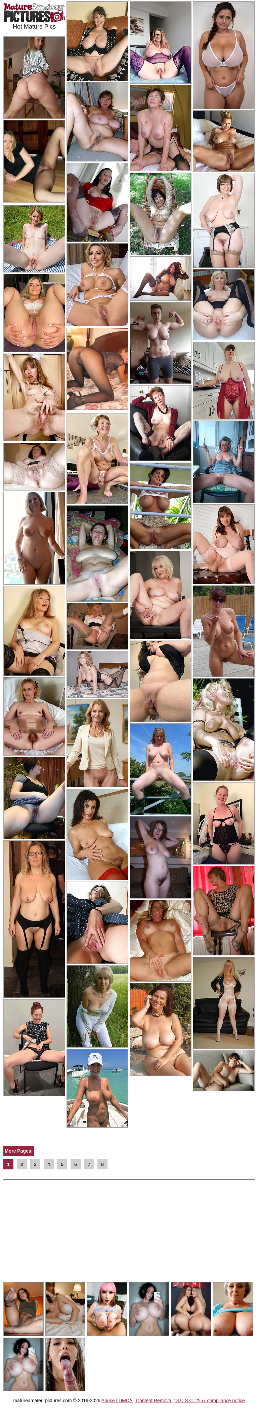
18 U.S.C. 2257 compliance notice (209, 1400)
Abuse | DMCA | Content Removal (136, 1400)
